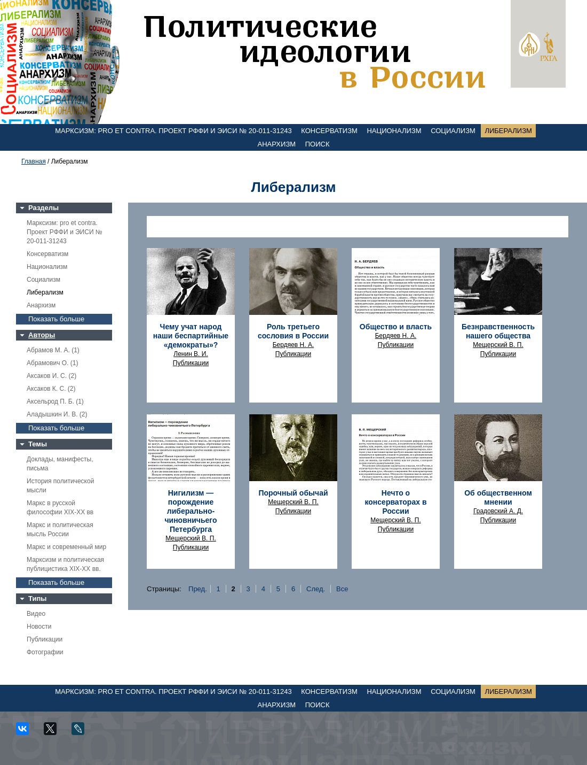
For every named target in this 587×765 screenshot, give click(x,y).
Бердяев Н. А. (293, 345)
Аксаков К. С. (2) (51, 388)
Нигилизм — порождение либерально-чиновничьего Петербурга (190, 511)
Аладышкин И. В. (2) (57, 414)
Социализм (453, 131)
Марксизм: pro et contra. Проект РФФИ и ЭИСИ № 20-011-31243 (173, 131)
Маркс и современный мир (66, 547)
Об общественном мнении (498, 497)
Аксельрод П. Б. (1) (55, 401)
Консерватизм (329, 131)
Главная (33, 161)
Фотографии (45, 652)
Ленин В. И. (190, 354)
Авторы (41, 335)
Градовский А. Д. (498, 511)
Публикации (44, 639)
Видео (36, 613)
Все (342, 589)
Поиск (317, 144)
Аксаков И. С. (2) (51, 376)
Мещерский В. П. (498, 345)
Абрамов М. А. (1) (53, 350)
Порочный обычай (293, 493)
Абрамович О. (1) (52, 363)
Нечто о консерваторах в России (395, 502)
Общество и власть (396, 326)
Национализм (394, 131)
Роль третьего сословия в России (293, 331)
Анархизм (277, 144)
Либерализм (508, 131)
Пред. (197, 589)
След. (315, 589)
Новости (39, 626)
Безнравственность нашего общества (498, 331)
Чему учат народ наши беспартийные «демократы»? (190, 335)
